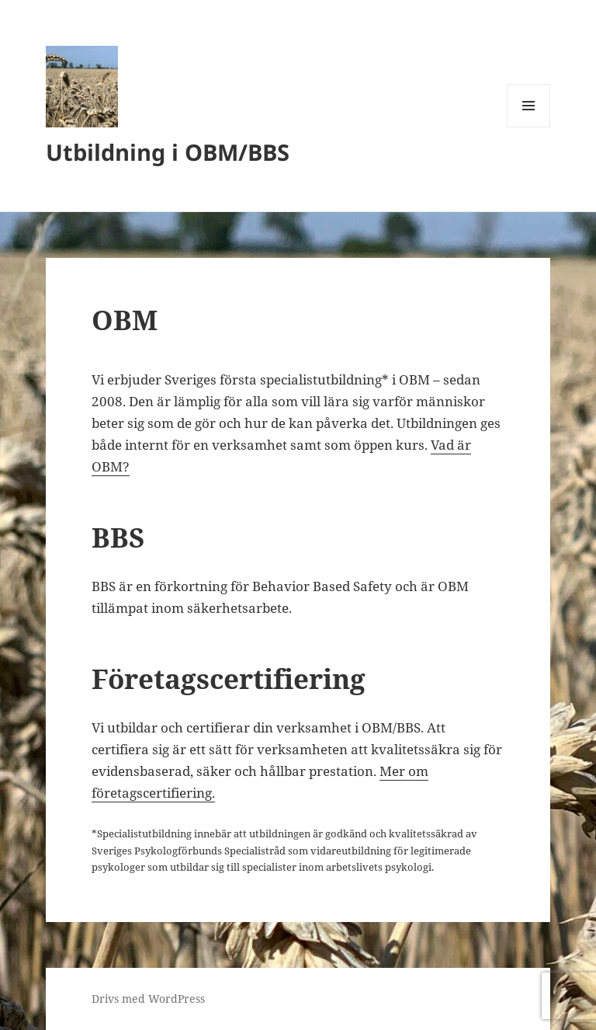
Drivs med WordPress (148, 998)
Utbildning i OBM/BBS (167, 152)
